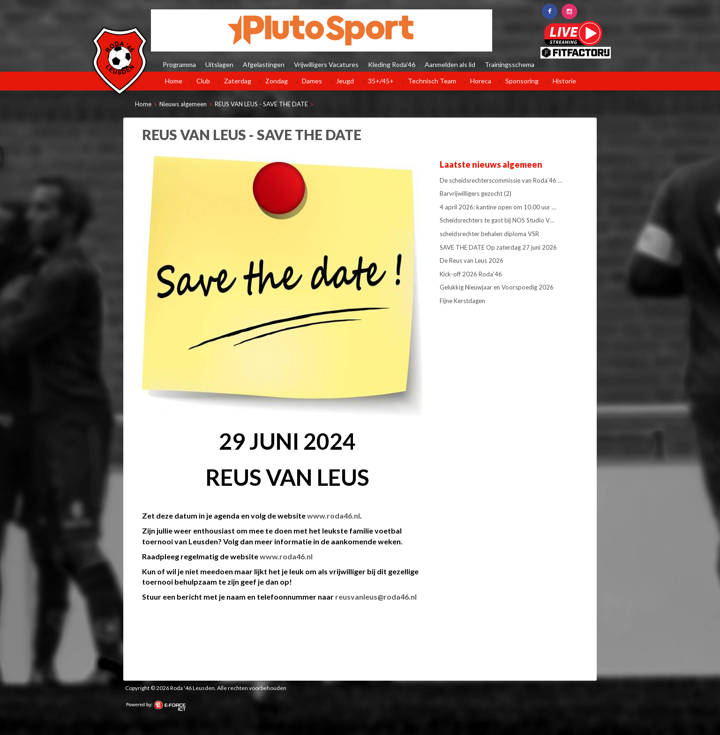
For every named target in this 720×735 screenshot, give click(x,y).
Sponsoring (522, 81)
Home (173, 81)
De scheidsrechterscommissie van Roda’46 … (501, 180)
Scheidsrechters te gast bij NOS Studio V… (497, 220)
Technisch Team (432, 81)
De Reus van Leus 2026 (471, 260)
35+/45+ (381, 81)
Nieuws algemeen (183, 104)
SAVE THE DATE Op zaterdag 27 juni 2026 (498, 247)
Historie (564, 81)
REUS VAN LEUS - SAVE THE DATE (261, 104)
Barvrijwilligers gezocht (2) (475, 193)
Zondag (276, 81)
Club (203, 81)
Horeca (480, 81)
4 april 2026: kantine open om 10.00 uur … (498, 207)
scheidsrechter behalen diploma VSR (489, 234)
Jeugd (345, 81)
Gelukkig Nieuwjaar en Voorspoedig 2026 (497, 287)
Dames (312, 81)
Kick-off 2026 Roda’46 (471, 274)
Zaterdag (237, 81)
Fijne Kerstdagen (462, 300)
